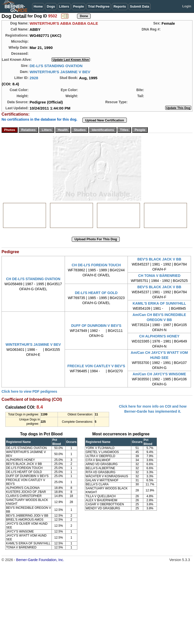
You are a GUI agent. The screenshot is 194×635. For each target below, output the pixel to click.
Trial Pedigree (98, 6)
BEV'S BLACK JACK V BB (159, 259)
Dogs (51, 6)
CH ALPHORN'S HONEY (159, 336)
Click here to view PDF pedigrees (29, 391)
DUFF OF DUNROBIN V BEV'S (96, 326)
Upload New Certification (104, 120)
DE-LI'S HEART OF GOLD (96, 293)
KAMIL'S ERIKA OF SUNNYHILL (159, 303)
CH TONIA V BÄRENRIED (159, 276)
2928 (34, 78)
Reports (119, 6)
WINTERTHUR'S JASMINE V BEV (60, 72)
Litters (64, 6)
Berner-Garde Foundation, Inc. (40, 560)
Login (186, 6)
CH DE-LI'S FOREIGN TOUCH (96, 265)
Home (38, 6)
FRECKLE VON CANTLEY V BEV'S (96, 366)
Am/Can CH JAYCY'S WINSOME (159, 374)
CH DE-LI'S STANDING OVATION (33, 279)
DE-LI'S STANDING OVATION (56, 66)
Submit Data (139, 6)
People (78, 6)
